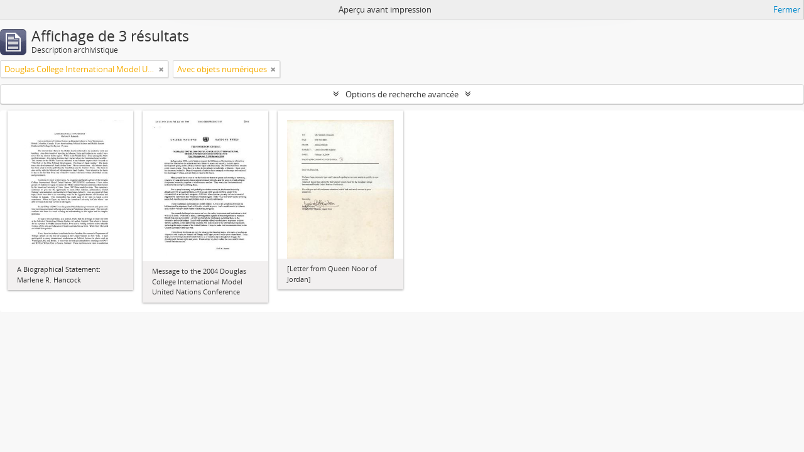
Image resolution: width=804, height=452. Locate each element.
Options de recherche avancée (402, 94)
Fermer (786, 9)
